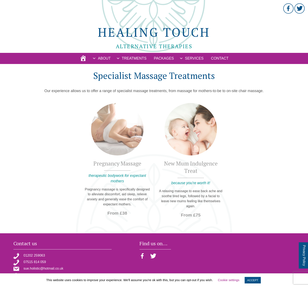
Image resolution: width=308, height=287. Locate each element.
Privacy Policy (304, 255)
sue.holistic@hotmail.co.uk (43, 268)
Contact (219, 58)
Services (194, 58)
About (104, 58)
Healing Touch (154, 32)
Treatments (134, 58)
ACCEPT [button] (252, 280)
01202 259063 (34, 255)
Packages (164, 58)
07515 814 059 (34, 262)
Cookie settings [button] (229, 280)
